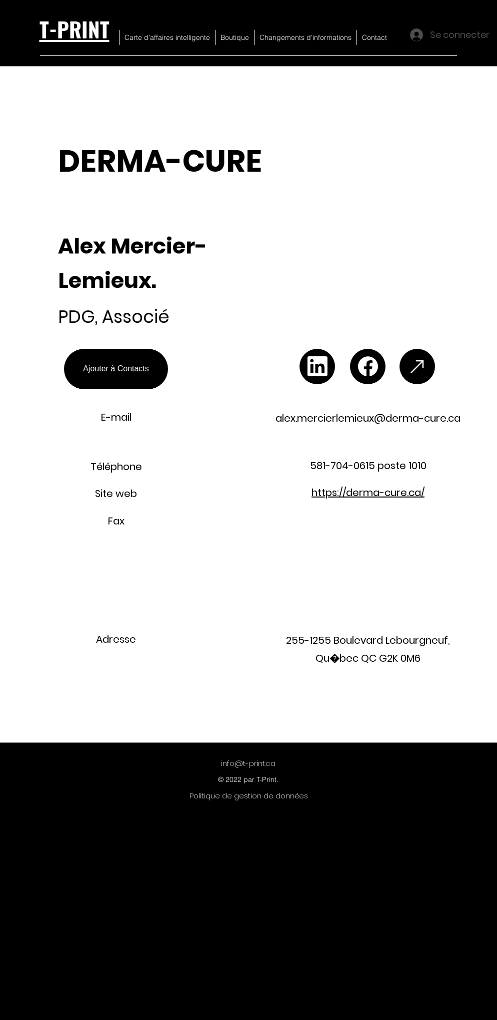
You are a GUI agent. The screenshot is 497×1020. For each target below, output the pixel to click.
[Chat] (317, 366)
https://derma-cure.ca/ (368, 493)
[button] (388, 197)
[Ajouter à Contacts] (116, 369)
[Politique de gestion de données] (249, 796)
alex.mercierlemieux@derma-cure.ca (368, 418)
